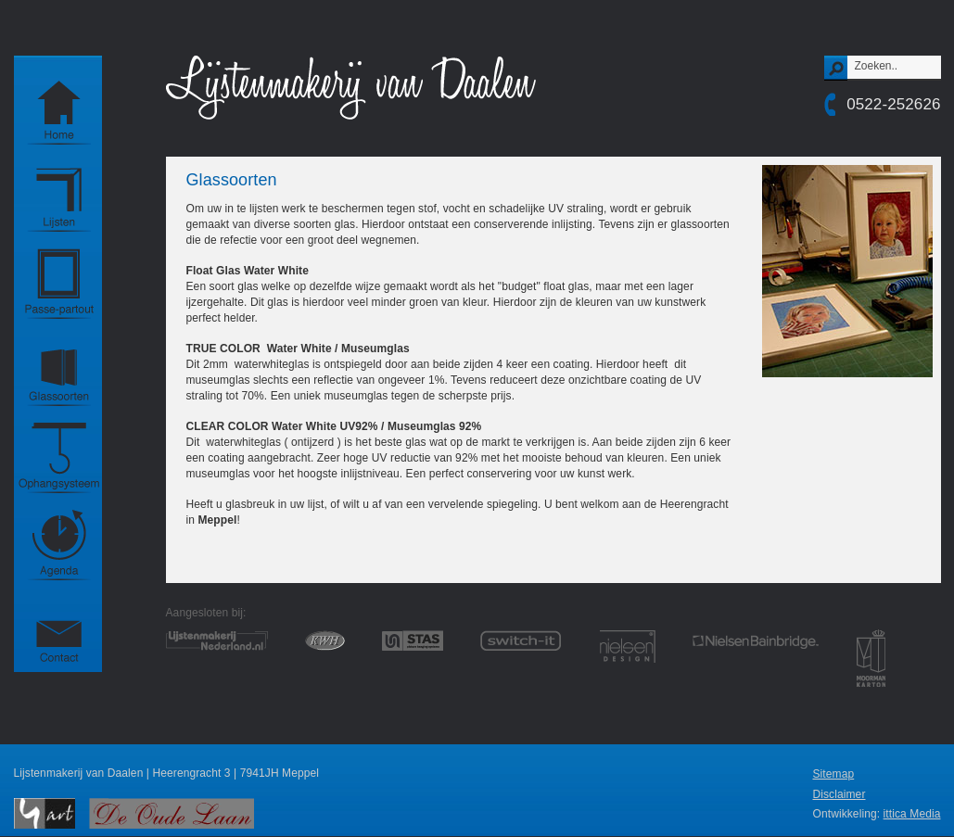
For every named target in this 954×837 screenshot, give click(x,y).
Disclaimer (838, 794)
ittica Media (912, 813)
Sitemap (833, 773)
